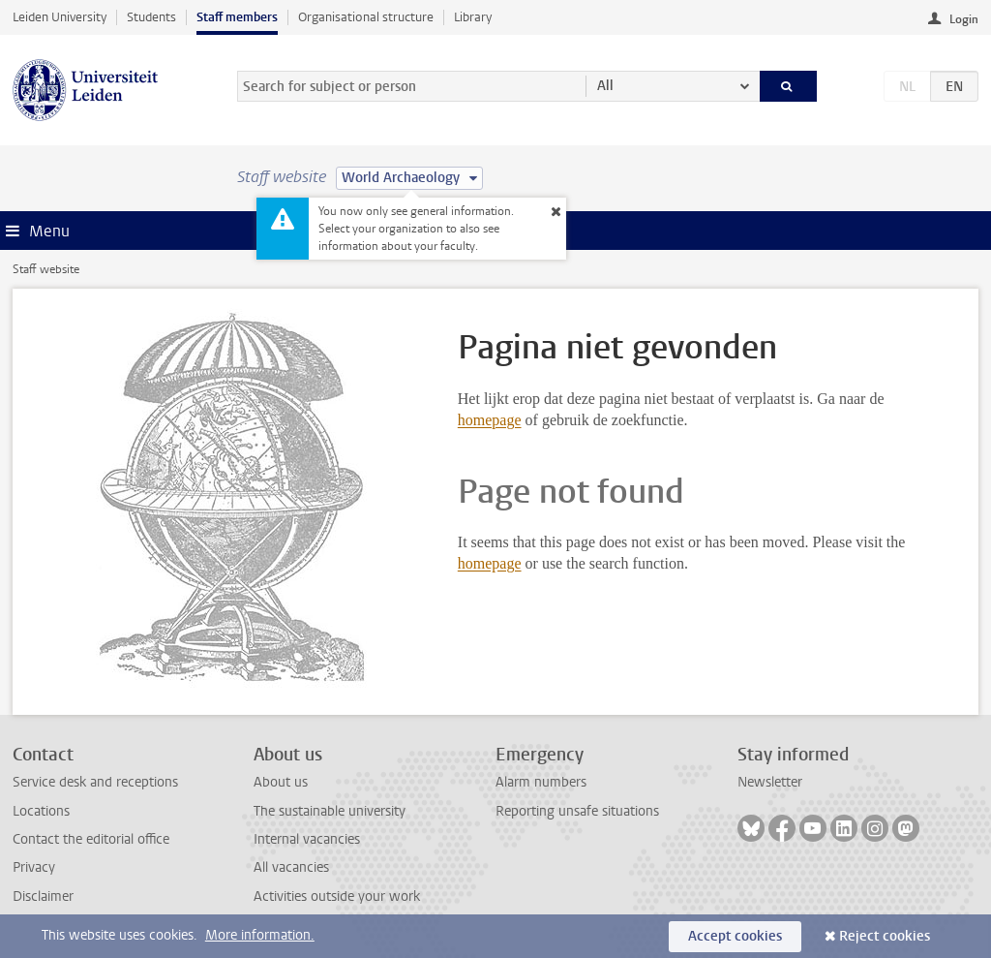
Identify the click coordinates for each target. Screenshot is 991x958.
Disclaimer (43, 896)
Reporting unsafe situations (577, 811)
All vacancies (291, 867)
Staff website (46, 269)
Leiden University (59, 17)
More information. (260, 935)
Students (151, 17)
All (605, 86)
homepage (490, 420)
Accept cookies (735, 936)
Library (473, 17)
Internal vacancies (307, 839)
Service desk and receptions (95, 782)
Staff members (237, 17)
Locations (41, 811)
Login (963, 19)
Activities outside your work (337, 896)
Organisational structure (366, 17)
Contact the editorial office (91, 839)
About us (281, 782)
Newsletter (769, 782)
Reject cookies (884, 936)
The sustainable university (329, 811)
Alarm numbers (541, 782)
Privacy (34, 867)
